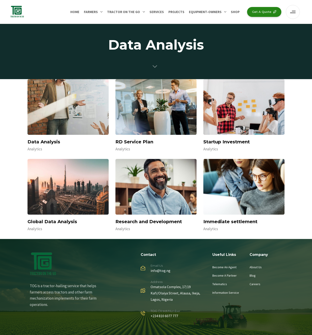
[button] (294, 12)
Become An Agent (224, 267)
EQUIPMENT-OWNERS (207, 12)
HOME (74, 12)
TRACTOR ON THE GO (126, 12)
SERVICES (156, 12)
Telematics (219, 284)
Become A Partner (224, 275)
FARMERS (93, 12)
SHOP (235, 12)
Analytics (35, 149)
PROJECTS (176, 12)
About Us (256, 267)
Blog (253, 275)
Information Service (225, 293)
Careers (255, 284)
